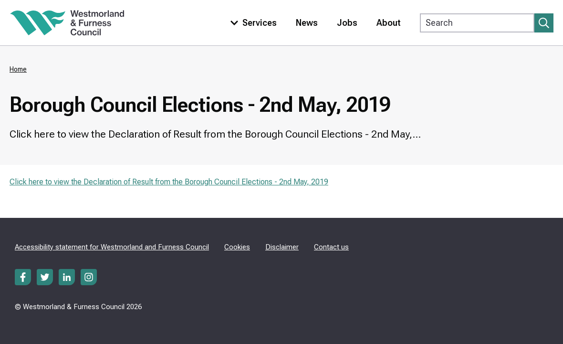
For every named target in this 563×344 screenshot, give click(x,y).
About (388, 23)
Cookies (237, 247)
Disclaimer (282, 247)
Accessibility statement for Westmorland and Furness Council (112, 247)
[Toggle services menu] (251, 22)
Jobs (347, 23)
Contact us (331, 247)
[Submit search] (543, 22)
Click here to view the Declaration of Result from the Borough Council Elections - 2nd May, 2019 (169, 181)
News (307, 23)
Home (18, 69)
